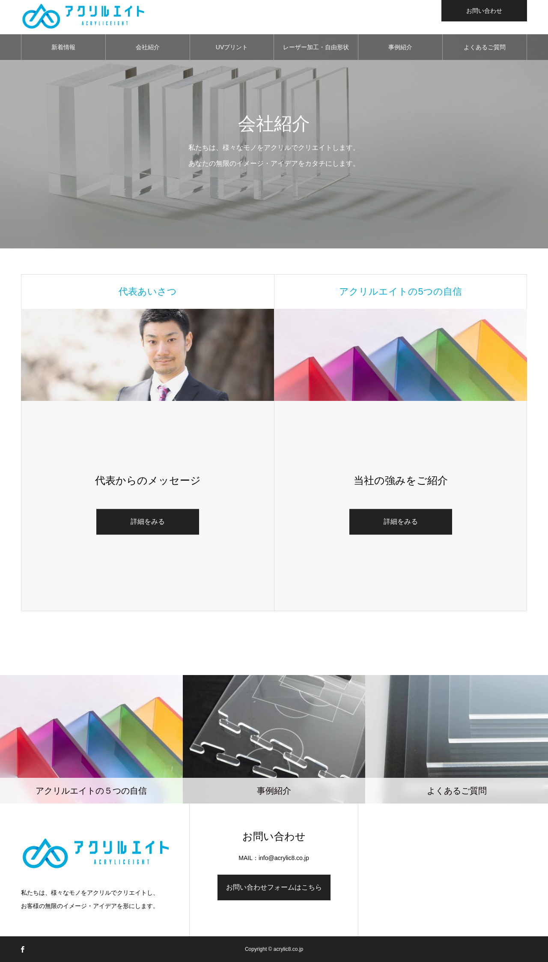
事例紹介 (400, 47)
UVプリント (232, 47)
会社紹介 (148, 47)
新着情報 (63, 47)
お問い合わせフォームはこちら (274, 887)
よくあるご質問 (485, 47)
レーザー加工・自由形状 (316, 47)
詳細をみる (148, 522)
